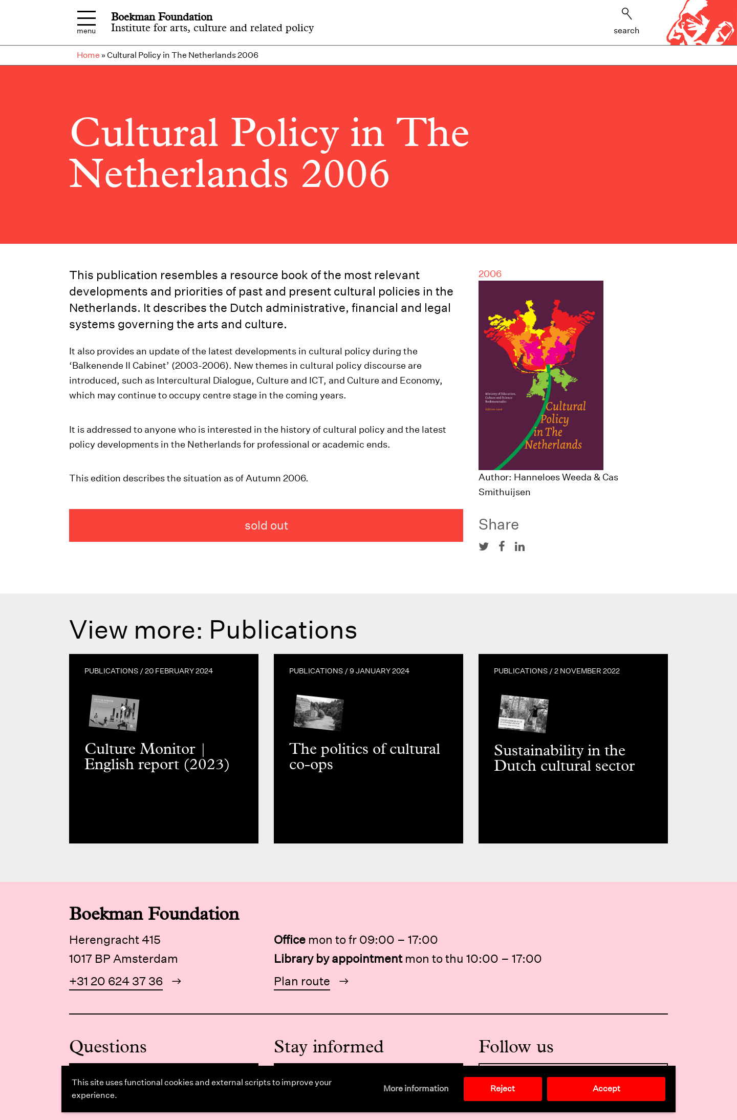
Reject (502, 1088)
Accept (606, 1088)
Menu (86, 23)
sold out (266, 525)
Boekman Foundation (161, 17)
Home (88, 55)
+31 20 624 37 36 (116, 981)
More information (416, 1088)
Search (627, 21)
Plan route (302, 981)
